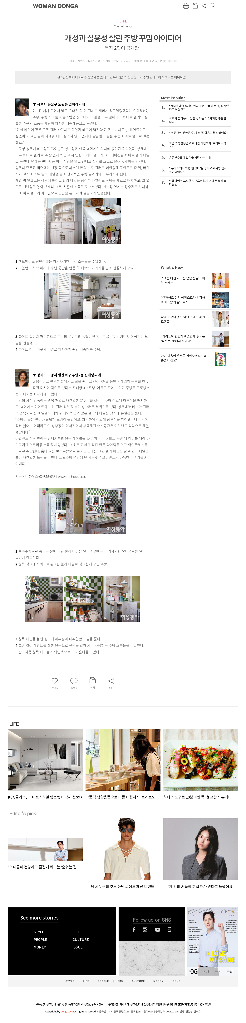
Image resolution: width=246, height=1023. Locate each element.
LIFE (123, 21)
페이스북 (134, 930)
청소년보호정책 (203, 1004)
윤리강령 (62, 1004)
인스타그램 (145, 930)
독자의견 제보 (75, 1004)
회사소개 (124, 1004)
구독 (218, 971)
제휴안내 (157, 1004)
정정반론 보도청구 (93, 1004)
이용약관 (168, 1004)
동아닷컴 (113, 1004)
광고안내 (51, 1004)
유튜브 (157, 930)
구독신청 (40, 1004)
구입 (230, 971)
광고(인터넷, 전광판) (140, 1004)
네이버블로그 (169, 930)
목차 (206, 971)
